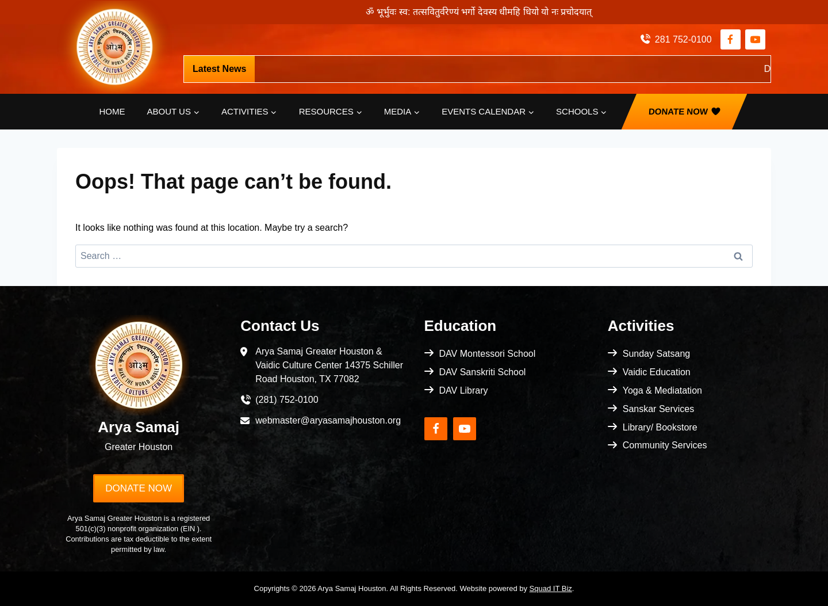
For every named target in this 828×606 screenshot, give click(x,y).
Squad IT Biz (551, 588)
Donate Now (678, 111)
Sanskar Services (659, 409)
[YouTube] (755, 39)
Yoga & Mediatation (662, 390)
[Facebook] (730, 39)
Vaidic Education (657, 372)
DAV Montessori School (487, 354)
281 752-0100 (683, 39)
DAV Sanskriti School (482, 372)
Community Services (665, 445)
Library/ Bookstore (660, 427)
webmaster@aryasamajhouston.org (328, 420)
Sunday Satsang (656, 354)
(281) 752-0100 (286, 400)
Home (112, 111)
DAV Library (463, 390)
